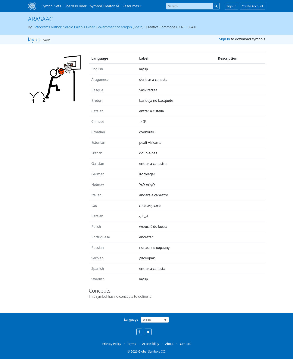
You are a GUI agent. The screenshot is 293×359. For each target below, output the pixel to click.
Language (131, 319)
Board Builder (75, 6)
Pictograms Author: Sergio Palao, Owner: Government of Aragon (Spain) (87, 27)
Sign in (224, 39)
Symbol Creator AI (104, 6)
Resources (130, 6)
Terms (131, 344)
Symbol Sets (51, 6)
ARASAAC (40, 19)
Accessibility (150, 344)
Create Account (252, 6)
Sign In (231, 6)
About (169, 344)
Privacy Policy (111, 344)
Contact (185, 344)
